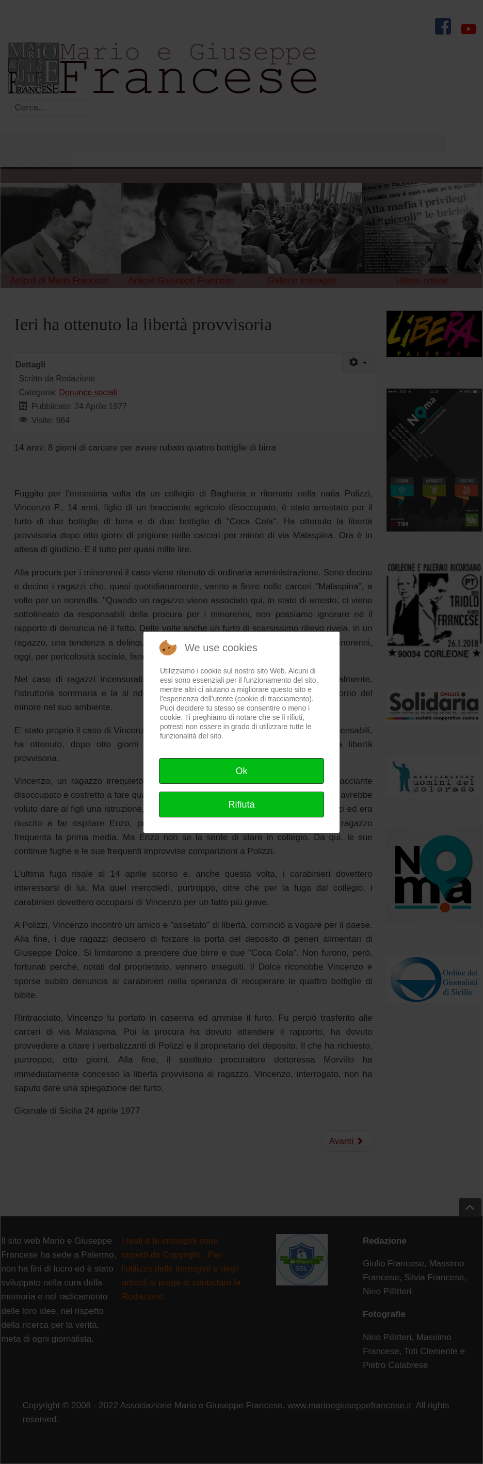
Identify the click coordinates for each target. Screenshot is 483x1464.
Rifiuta (241, 804)
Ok (241, 771)
